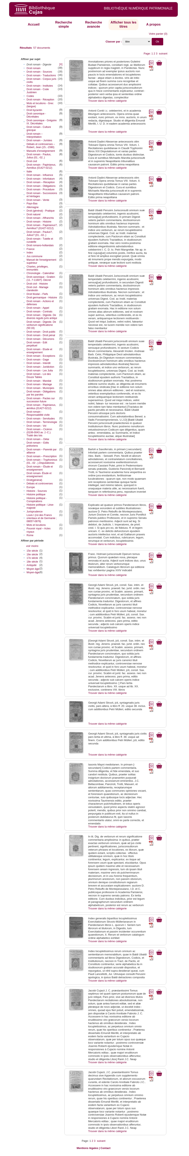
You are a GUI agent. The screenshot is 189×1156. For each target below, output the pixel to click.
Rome (30, 535)
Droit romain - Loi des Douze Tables (39, 376)
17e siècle (32, 558)
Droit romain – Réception (41, 182)
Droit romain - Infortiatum (41, 178)
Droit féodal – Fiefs (37, 294)
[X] (60, 64)
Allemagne (33, 207)
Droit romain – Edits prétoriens (38, 444)
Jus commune (35, 256)
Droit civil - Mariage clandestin (37, 289)
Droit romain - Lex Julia (40, 370)
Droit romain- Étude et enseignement (39, 475)
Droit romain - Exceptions (41, 355)
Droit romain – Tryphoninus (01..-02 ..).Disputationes (42, 461)
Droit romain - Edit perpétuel (37, 344)
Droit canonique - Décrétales (36, 115)
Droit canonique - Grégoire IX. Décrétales (42, 122)
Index (30, 252)
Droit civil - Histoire (37, 283)
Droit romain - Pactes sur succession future (41, 400)
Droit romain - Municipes (40, 388)
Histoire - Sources (37, 491)
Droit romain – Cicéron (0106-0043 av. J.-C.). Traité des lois (39, 432)
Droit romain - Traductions (41, 75)
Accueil (34, 24)
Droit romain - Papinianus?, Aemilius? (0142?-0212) (42, 227)
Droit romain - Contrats (39, 311)
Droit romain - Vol (36, 425)
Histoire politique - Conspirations (37, 500)
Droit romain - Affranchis (40, 218)
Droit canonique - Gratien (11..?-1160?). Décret (41, 278)
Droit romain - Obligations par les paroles (41, 393)
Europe (31, 487)
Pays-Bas (32, 203)
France (30, 249)
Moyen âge (33, 568)
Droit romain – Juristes (39, 140)
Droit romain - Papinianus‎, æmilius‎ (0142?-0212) (41, 407)
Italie (29, 171)
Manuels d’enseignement (41, 151)
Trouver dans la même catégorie (107, 100)
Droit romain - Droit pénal (41, 335)
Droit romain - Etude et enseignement (39, 351)
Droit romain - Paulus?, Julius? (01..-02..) (40, 234)
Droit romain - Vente (38, 200)
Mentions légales (87, 1148)
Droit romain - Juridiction (40, 366)
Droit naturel (33, 214)
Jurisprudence (35, 511)
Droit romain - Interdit (39, 363)
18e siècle (32, 561)
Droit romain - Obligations (41, 186)
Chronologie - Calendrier (40, 273)
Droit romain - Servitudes (41, 418)
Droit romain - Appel (38, 307)
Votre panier (156, 33)
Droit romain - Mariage (39, 384)
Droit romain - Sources (39, 71)
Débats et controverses (40, 483)
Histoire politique (36, 494)
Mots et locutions (36, 525)
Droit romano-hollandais (40, 245)
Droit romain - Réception (40, 99)
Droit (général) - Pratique (41, 210)
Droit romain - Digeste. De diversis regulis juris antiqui (42, 317)
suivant (163, 53)
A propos (153, 24)
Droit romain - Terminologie (42, 422)
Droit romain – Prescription (42, 456)
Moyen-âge (33, 572)
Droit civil (32, 161)
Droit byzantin (34, 110)
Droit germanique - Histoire (42, 297)
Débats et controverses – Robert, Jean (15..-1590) (41, 146)
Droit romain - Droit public (41, 331)
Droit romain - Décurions (40, 339)
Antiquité (32, 565)
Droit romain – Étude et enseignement (40, 468)
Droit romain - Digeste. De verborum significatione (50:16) (41, 325)
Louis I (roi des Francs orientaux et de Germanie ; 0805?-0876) (42, 518)
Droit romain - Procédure (40, 189)
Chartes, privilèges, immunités (37, 268)
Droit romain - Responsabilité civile (38, 413)
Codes (30, 96)
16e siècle (32, 554)
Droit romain (33, 68)
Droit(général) (34, 480)
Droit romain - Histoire (39, 221)
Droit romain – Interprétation (35, 135)
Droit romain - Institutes (40, 85)
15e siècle (32, 550)
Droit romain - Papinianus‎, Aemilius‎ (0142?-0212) (41, 166)
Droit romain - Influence (40, 175)
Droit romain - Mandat (39, 380)
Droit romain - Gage (38, 359)
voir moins (32, 545)
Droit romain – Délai (38, 439)
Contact (105, 1148)
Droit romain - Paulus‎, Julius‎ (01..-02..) (39, 156)
